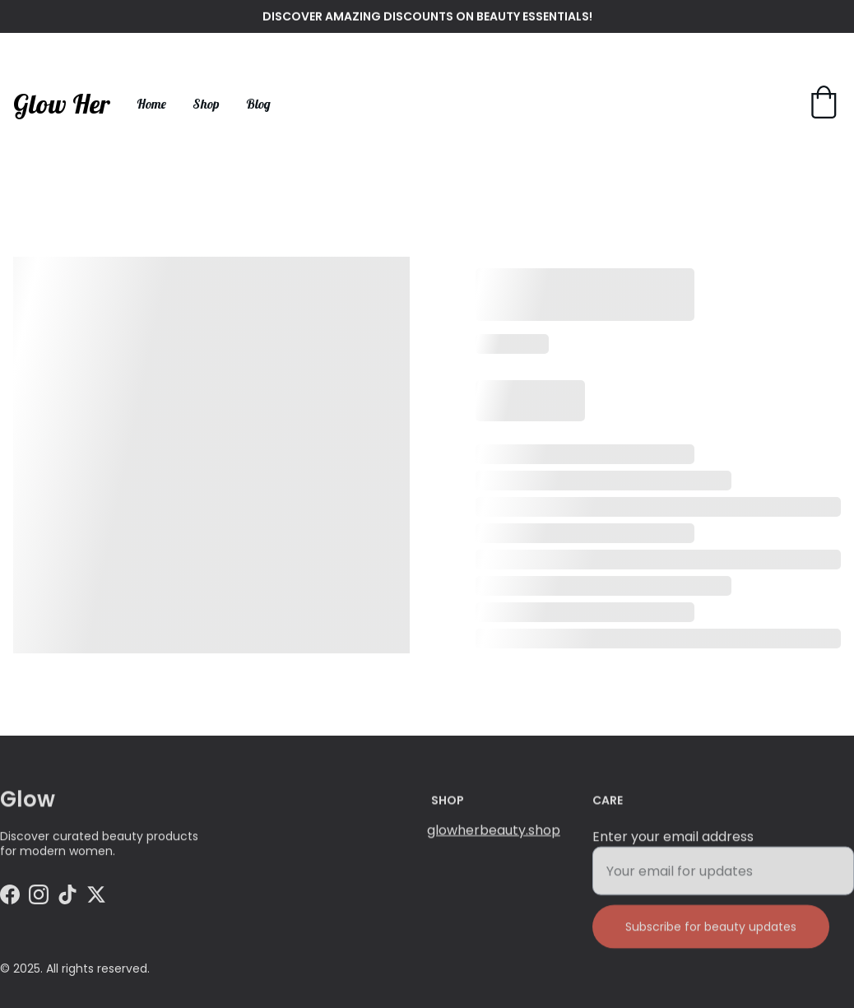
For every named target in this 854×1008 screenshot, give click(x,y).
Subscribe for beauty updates (710, 935)
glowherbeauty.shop (493, 831)
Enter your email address (673, 845)
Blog (258, 103)
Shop (206, 103)
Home (151, 103)
